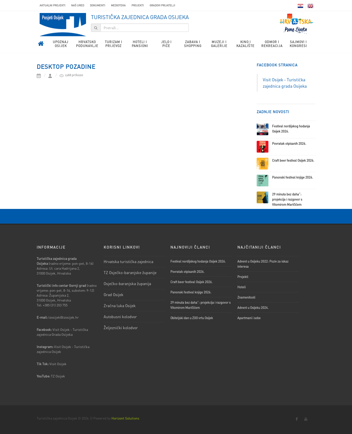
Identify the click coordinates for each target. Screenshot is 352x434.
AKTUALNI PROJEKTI (52, 5)
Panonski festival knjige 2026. (292, 177)
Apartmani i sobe (249, 318)
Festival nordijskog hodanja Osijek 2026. (198, 261)
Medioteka (118, 5)
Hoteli (241, 287)
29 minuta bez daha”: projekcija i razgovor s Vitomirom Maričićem (287, 199)
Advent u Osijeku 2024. (253, 307)
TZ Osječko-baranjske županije (130, 272)
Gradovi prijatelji (162, 5)
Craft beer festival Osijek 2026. (293, 160)
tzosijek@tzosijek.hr (63, 317)
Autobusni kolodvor (120, 316)
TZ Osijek (58, 376)
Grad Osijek (113, 294)
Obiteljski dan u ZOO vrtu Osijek (191, 318)
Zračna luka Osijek (120, 305)
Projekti (138, 5)
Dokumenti (97, 5)
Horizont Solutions (125, 418)
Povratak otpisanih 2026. (289, 143)
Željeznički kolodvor (121, 327)
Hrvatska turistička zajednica (128, 261)
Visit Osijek (58, 364)
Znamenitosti (246, 297)
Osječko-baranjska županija (127, 283)
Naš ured (77, 5)
